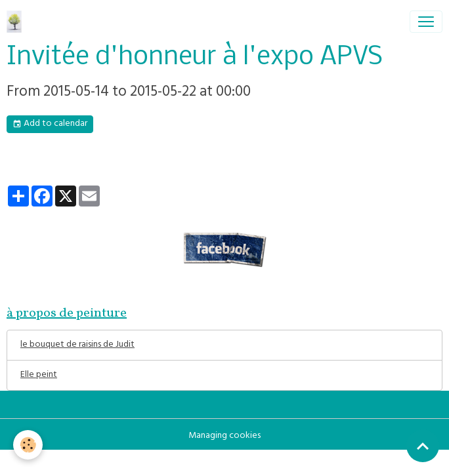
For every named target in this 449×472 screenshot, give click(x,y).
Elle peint (38, 375)
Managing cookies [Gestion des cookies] (224, 436)
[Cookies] (28, 445)
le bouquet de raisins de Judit (77, 345)
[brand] (17, 21)
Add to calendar (49, 124)
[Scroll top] (422, 445)
